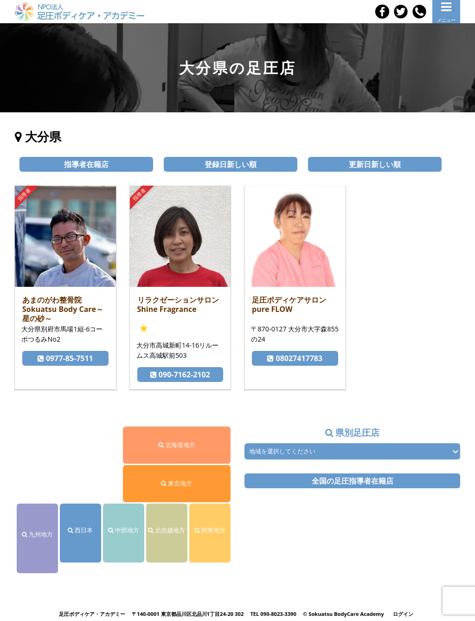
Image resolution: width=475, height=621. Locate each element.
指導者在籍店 (86, 164)
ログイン (403, 613)
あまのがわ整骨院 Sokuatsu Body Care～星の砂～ (62, 309)
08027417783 (294, 358)
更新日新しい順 (375, 164)
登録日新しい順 (231, 164)
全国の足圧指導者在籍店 (352, 481)
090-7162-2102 (180, 374)
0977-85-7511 (65, 358)
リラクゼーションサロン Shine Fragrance (178, 304)
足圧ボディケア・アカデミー (92, 613)
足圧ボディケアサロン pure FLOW (289, 304)
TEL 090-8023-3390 (273, 613)
